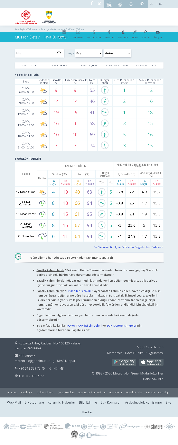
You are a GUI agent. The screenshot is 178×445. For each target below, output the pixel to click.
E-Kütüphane (34, 402)
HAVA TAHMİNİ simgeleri (84, 325)
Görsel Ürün (116, 392)
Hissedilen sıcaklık (78, 291)
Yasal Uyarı (27, 392)
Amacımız (12, 392)
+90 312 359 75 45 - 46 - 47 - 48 (41, 368)
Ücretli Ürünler (134, 392)
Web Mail (14, 402)
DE (160, 3)
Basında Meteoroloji (157, 392)
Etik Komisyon (111, 402)
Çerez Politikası (66, 392)
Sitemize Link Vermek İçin (92, 392)
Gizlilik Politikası (45, 392)
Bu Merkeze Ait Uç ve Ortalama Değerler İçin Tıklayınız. (128, 247)
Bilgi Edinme (88, 402)
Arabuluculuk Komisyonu (143, 402)
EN (151, 3)
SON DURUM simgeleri (122, 325)
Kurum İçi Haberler (61, 402)
